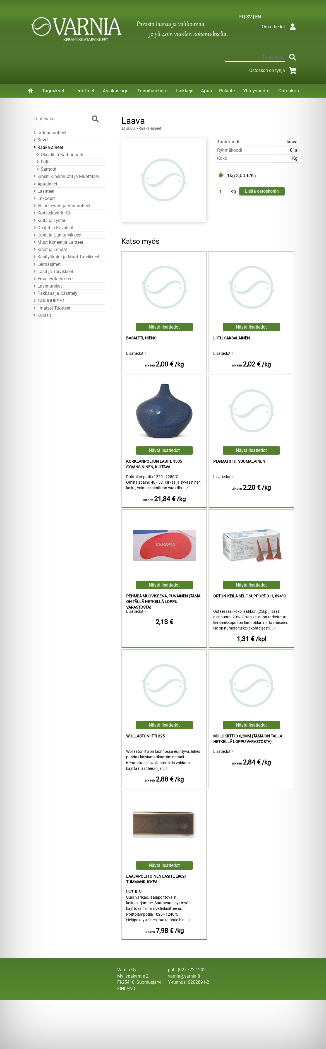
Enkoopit (43, 198)
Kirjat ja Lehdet (49, 249)
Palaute (227, 90)
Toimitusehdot (152, 90)
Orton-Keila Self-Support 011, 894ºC (249, 596)
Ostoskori (288, 90)
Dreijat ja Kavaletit (52, 227)
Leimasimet (46, 264)
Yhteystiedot (256, 90)
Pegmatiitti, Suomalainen (239, 461)
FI (241, 17)
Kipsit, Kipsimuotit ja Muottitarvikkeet (67, 176)
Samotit (45, 169)
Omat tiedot (280, 26)
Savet (40, 140)
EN (258, 17)
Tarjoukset (53, 90)
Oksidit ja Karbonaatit (59, 154)
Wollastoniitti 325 (145, 736)
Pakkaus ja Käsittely (54, 293)
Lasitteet (43, 191)
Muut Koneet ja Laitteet (57, 242)
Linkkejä (184, 90)
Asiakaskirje (115, 90)
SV (249, 17)
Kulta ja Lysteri (49, 220)
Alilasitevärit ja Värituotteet (61, 205)
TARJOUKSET (48, 300)
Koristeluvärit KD (51, 213)
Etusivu (128, 128)
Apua (206, 90)
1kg (231, 175)
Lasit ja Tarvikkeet (52, 271)
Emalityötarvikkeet (53, 278)
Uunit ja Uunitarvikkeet (57, 235)
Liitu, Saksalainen (231, 338)
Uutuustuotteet (49, 132)
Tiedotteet (84, 90)
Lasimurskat (47, 286)
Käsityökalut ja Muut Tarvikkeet (65, 256)
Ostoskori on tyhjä (273, 70)
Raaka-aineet (47, 147)
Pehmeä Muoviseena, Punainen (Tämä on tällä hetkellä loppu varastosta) (163, 602)
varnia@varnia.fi (184, 976)
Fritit (42, 162)
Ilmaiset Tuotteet (51, 308)
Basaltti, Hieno (141, 338)
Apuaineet (44, 184)
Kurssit (41, 315)
